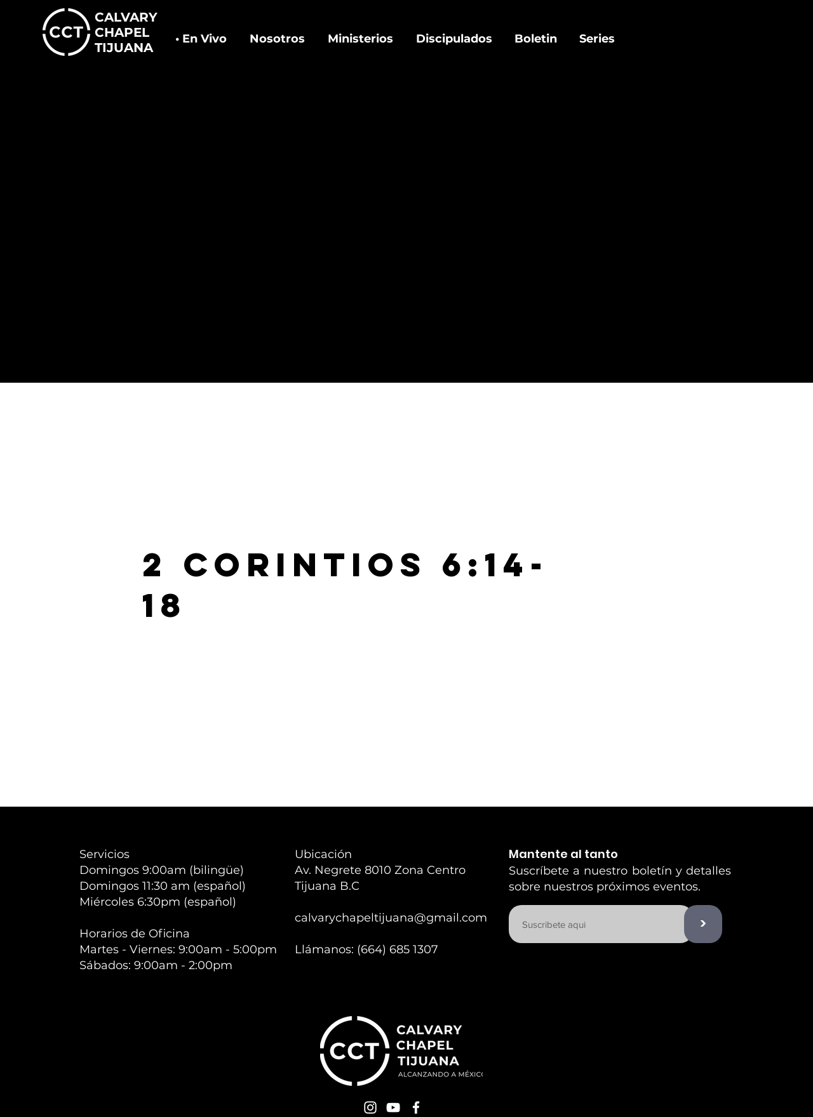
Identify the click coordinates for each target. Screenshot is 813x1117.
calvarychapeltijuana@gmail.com (391, 918)
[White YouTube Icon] (393, 1107)
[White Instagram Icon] (370, 1107)
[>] (703, 924)
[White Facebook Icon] (416, 1107)
